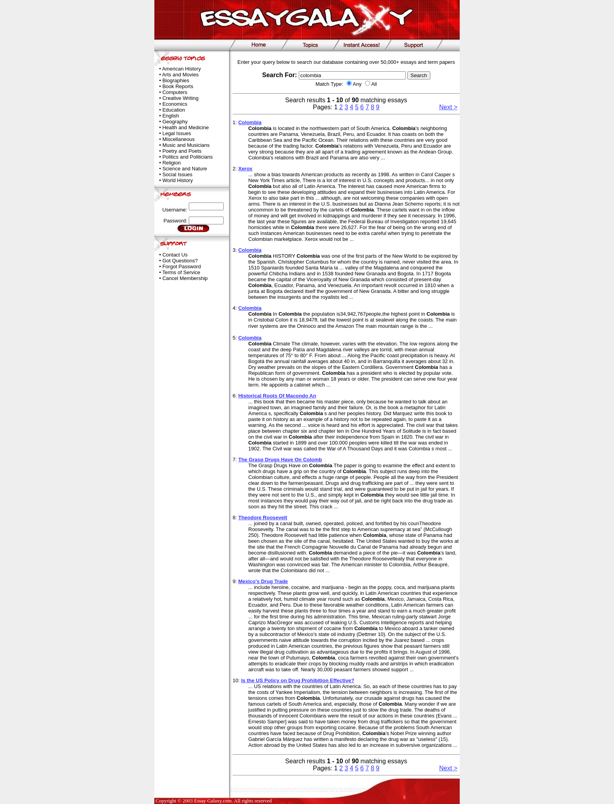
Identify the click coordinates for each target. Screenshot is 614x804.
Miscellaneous (179, 139)
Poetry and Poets (182, 151)
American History (181, 69)
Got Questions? (180, 261)
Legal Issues (177, 133)
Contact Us (175, 255)
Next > (448, 107)
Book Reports (178, 86)
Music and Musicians (186, 145)
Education (174, 110)
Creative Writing (181, 98)
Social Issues (178, 174)
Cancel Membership (185, 278)
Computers (175, 92)
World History (178, 180)
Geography (175, 122)
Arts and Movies (180, 75)
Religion (172, 163)
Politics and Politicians (188, 157)
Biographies (176, 80)
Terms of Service (181, 272)
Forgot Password (182, 266)
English (171, 116)
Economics (175, 104)
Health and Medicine (186, 127)
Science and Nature (185, 169)
